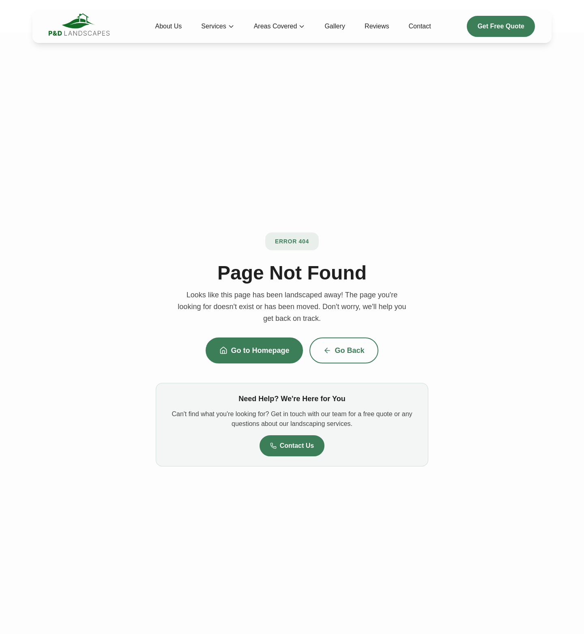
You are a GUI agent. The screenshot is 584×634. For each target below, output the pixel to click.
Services (217, 26)
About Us (168, 26)
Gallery (334, 26)
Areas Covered (279, 26)
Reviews (377, 26)
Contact (420, 26)
